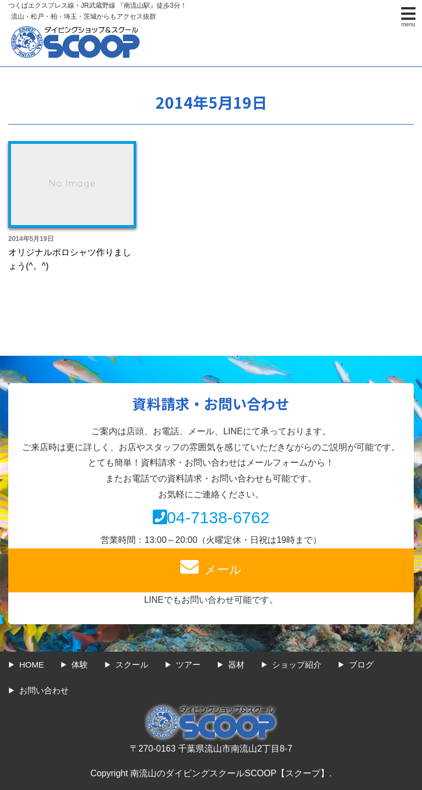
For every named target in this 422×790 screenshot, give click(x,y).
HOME (31, 664)
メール (211, 567)
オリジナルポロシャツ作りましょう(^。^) (69, 259)
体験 (79, 664)
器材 (236, 664)
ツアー (188, 664)
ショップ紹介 (296, 664)
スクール (131, 664)
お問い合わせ (44, 690)
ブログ (361, 664)
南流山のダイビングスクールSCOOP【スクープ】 (229, 773)
